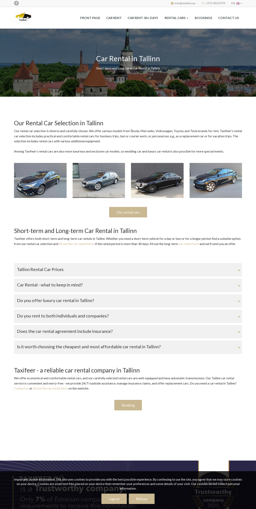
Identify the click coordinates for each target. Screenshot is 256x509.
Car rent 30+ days (143, 18)
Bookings (203, 18)
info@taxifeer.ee (185, 3)
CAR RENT (114, 18)
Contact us (228, 18)
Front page (90, 18)
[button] (236, 3)
